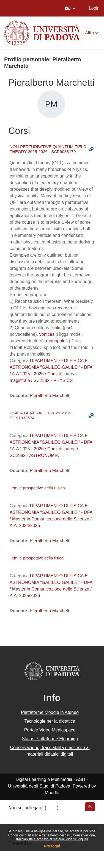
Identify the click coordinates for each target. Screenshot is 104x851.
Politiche (17, 821)
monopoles (57, 341)
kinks (56, 327)
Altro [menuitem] (89, 33)
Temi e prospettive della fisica (37, 558)
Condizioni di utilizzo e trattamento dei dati (39, 835)
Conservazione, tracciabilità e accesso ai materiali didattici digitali (56, 837)
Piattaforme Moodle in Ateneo (50, 712)
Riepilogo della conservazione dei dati (46, 814)
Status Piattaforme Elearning (50, 738)
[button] (70, 8)
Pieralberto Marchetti (50, 395)
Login (94, 8)
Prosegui (52, 846)
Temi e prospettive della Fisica (37, 488)
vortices (46, 334)
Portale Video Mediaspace (50, 730)
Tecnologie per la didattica (49, 721)
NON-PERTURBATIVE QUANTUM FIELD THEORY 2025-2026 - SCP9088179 (48, 149)
